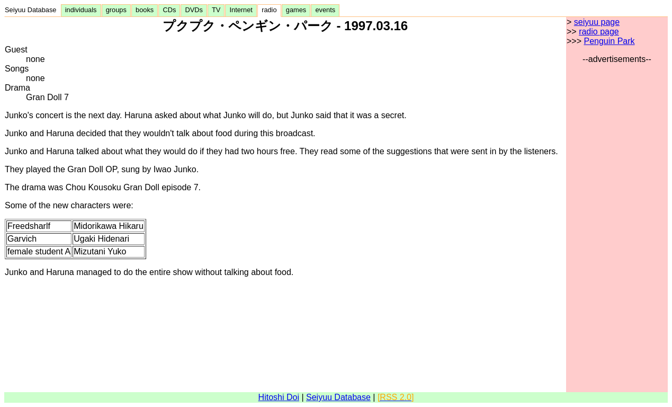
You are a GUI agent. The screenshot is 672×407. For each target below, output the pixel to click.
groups (116, 10)
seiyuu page (597, 21)
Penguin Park (609, 41)
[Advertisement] (617, 223)
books (144, 10)
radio (269, 10)
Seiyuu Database (32, 10)
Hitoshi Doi (278, 397)
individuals (81, 10)
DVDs (194, 10)
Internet (241, 10)
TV (216, 10)
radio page (599, 31)
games (296, 10)
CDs (169, 10)
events (325, 10)
